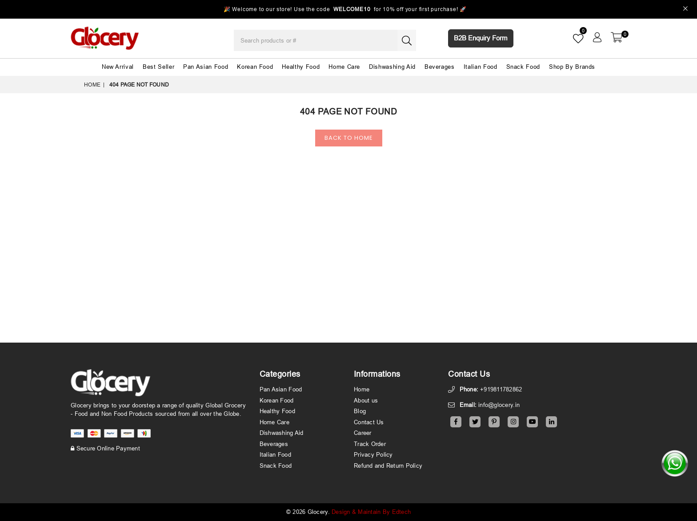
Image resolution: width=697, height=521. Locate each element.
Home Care (344, 66)
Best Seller (158, 66)
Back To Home (348, 138)
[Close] (685, 9)
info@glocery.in (499, 404)
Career (363, 432)
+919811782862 (501, 389)
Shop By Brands (572, 66)
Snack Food (523, 66)
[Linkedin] (551, 421)
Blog (360, 410)
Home (92, 84)
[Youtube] (532, 421)
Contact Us (369, 422)
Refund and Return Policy (388, 465)
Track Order (370, 443)
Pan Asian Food (205, 66)
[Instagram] (513, 421)
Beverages (440, 66)
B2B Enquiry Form (481, 38)
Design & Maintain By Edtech (371, 511)
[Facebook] (456, 421)
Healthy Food (301, 66)
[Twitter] (475, 421)
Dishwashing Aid (392, 66)
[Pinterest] (494, 421)
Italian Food (480, 66)
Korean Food (255, 66)
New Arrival (118, 66)
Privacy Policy (373, 454)
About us (366, 400)
